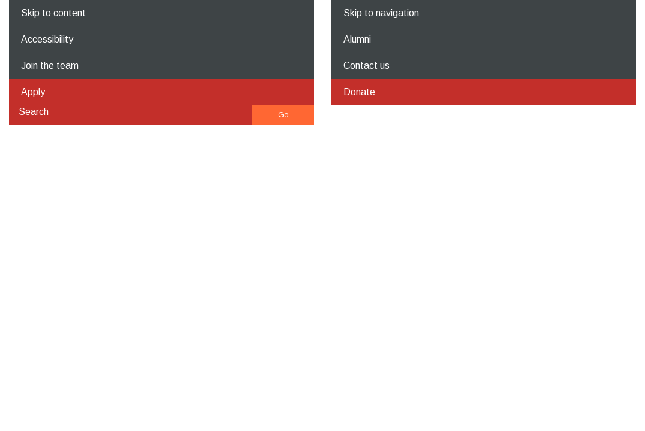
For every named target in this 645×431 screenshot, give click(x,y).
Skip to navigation (381, 13)
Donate (359, 92)
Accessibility (47, 39)
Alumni (357, 39)
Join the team (50, 65)
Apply (33, 92)
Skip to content (53, 13)
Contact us (366, 65)
